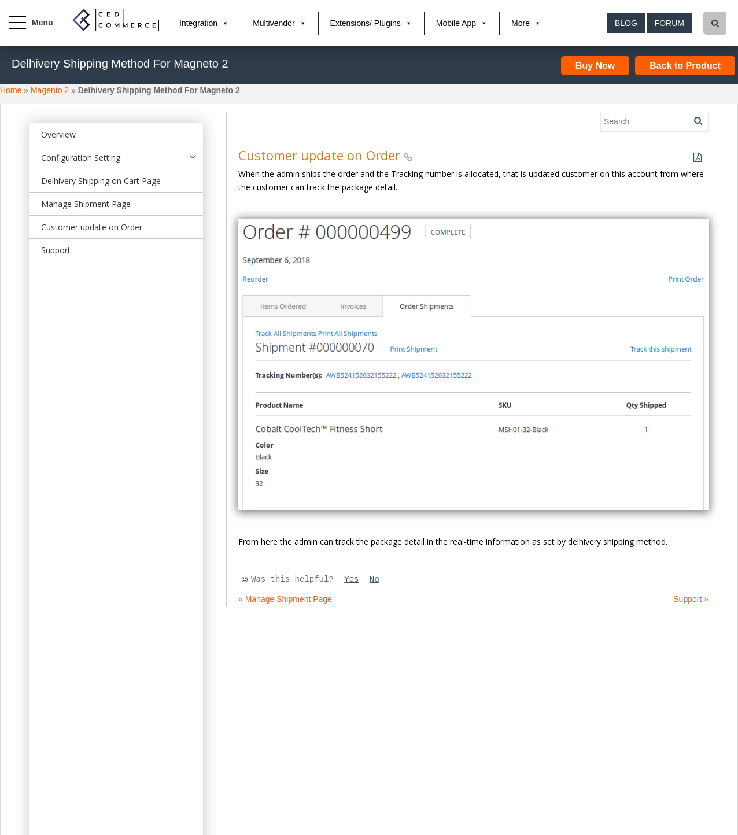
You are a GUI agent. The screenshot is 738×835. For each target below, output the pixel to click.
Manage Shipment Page (86, 203)
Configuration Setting (80, 157)
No (374, 579)
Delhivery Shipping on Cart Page (101, 180)
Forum (669, 23)
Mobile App (456, 23)
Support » (691, 599)
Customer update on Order (91, 226)
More (520, 23)
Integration (198, 23)
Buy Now (595, 66)
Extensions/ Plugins (365, 23)
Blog (626, 23)
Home (10, 90)
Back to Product (685, 66)
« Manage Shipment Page (285, 599)
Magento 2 (50, 90)
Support (56, 250)
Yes (351, 579)
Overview (58, 134)
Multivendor (273, 23)
